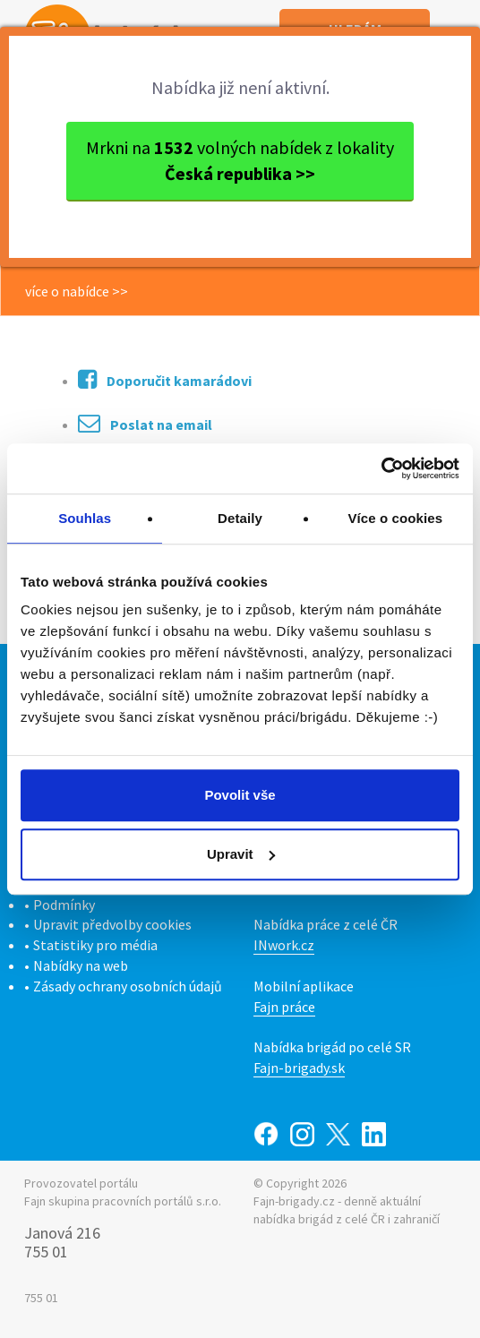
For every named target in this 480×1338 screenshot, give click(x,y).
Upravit (241, 854)
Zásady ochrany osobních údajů (127, 986)
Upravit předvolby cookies (112, 924)
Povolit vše (239, 794)
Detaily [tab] (240, 518)
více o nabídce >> (76, 291)
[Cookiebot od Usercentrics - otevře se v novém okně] (381, 468)
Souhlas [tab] (84, 518)
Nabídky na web (80, 965)
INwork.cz (283, 945)
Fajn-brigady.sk (299, 1067)
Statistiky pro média (95, 945)
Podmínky (64, 904)
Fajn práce (284, 1007)
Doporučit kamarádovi (165, 379)
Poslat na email (145, 423)
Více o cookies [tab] (395, 518)
